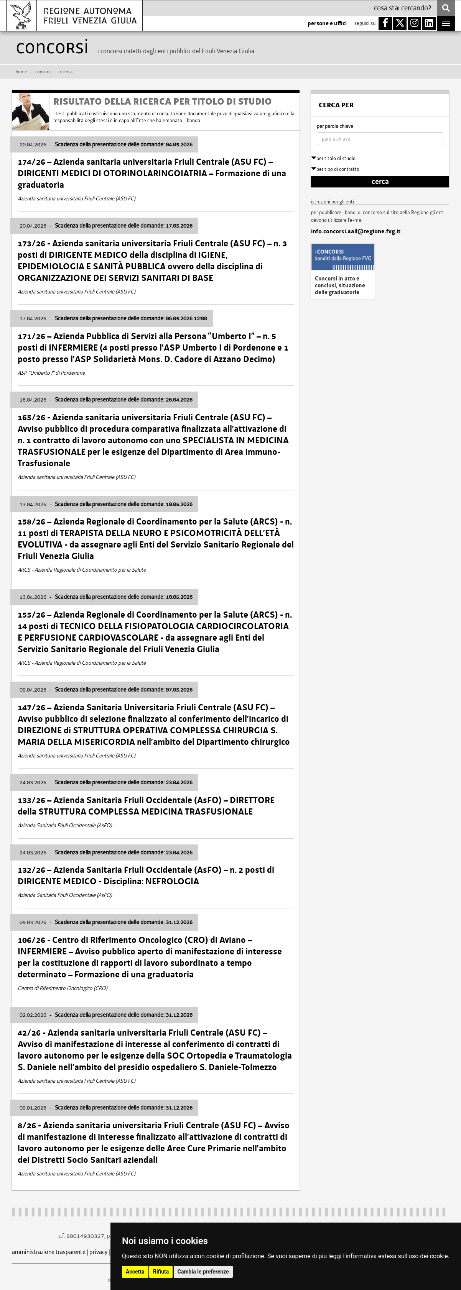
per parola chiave (335, 126)
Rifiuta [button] (161, 1272)
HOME (21, 72)
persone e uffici (327, 23)
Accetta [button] (135, 1272)
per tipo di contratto (335, 169)
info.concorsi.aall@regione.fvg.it (355, 231)
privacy (98, 1252)
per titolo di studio (333, 158)
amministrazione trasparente (49, 1252)
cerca (380, 182)
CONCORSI (43, 72)
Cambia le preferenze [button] (203, 1272)
